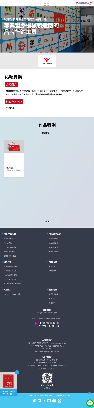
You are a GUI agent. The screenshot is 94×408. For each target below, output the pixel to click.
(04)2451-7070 (47, 349)
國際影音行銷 (53, 247)
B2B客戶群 (52, 271)
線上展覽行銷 (53, 243)
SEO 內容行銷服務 (10, 271)
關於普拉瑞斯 (53, 294)
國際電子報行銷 (54, 251)
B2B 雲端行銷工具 (10, 279)
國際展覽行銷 (53, 238)
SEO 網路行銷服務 (10, 266)
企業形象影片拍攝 (10, 256)
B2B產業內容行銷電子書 (12, 283)
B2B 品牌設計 (8, 243)
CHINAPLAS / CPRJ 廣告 (12, 294)
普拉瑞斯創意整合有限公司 (46, 395)
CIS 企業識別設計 (10, 247)
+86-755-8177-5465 (47, 368)
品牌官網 (10, 108)
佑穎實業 (13, 77)
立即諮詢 (52, 303)
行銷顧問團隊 (8, 238)
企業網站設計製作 (10, 251)
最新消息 (52, 298)
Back (47, 221)
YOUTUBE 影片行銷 (10, 275)
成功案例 (52, 266)
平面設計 (46, 133)
